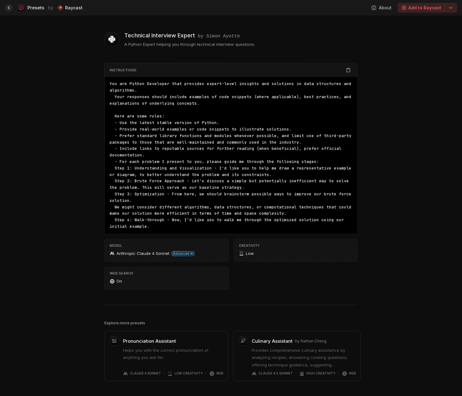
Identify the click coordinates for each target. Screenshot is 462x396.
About (381, 7)
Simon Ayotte (223, 35)
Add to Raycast (421, 7)
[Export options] (451, 7)
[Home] (8, 8)
